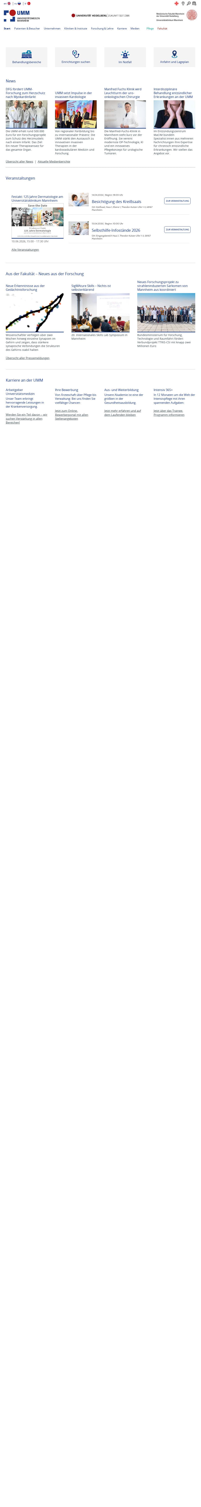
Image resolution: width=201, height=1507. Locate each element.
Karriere (122, 28)
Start (7, 28)
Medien (135, 28)
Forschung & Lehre (102, 28)
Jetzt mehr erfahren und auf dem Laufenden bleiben (122, 413)
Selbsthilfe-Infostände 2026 (116, 230)
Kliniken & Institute (75, 28)
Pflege (150, 28)
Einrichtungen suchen (76, 62)
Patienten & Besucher (27, 28)
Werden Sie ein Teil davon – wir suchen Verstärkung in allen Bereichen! (26, 419)
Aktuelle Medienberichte (54, 161)
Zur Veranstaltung (177, 200)
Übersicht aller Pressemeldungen (27, 358)
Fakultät (162, 28)
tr (25, 3)
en (5, 3)
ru (15, 3)
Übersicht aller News (19, 161)
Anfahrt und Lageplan (174, 62)
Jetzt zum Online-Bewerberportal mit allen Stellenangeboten (71, 415)
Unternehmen (52, 28)
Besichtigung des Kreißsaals (116, 201)
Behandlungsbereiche (26, 62)
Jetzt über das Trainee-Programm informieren (169, 413)
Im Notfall (125, 62)
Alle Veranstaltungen (25, 250)
